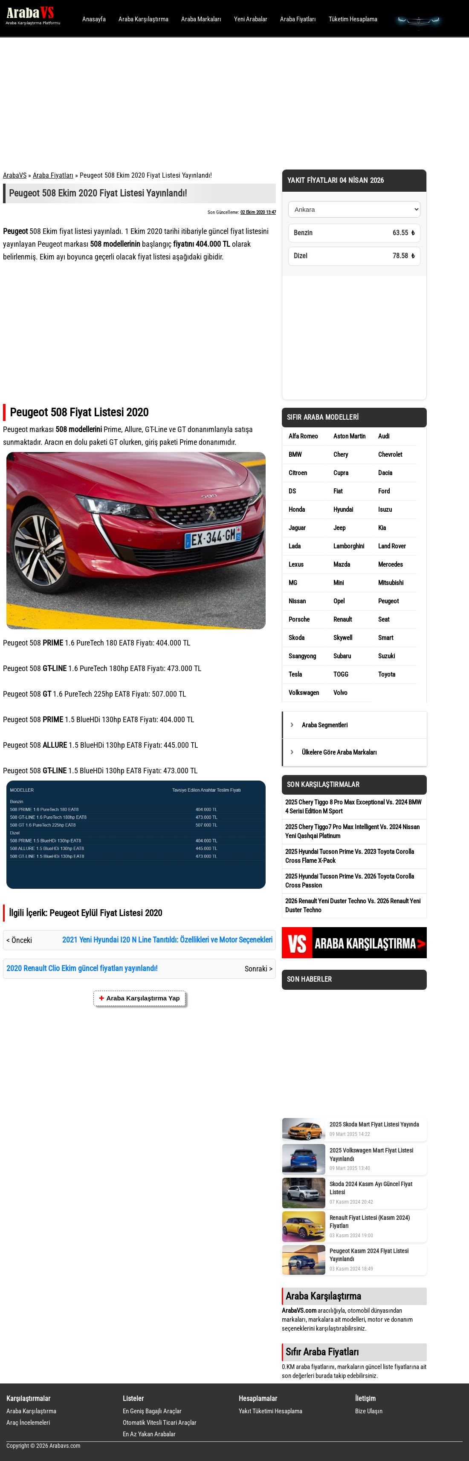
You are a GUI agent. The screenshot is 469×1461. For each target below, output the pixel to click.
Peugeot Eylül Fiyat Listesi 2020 (105, 913)
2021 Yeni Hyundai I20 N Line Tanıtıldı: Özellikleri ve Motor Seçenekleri (167, 939)
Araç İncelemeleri (28, 1422)
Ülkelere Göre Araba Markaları (339, 752)
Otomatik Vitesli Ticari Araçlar (160, 1422)
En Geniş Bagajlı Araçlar (152, 1411)
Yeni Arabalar (250, 19)
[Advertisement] (223, 102)
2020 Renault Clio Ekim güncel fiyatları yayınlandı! (81, 968)
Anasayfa (94, 19)
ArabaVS (14, 175)
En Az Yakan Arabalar (149, 1434)
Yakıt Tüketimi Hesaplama (270, 1411)
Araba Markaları (201, 19)
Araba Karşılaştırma (143, 19)
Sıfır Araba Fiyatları (322, 1351)
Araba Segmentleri (324, 725)
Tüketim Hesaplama (353, 19)
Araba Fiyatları (298, 19)
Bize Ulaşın (368, 1411)
